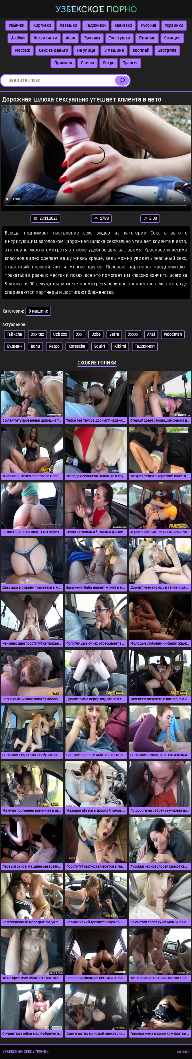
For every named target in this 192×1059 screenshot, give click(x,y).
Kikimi (120, 346)
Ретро (108, 63)
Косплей (141, 50)
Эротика (92, 38)
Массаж (22, 50)
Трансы (130, 63)
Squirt (99, 346)
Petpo (54, 346)
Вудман (14, 346)
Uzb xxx (60, 334)
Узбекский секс (17, 1052)
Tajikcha (14, 334)
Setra (114, 334)
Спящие (172, 38)
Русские (148, 25)
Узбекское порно (96, 9)
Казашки (68, 25)
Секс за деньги (53, 50)
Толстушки (119, 38)
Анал (70, 38)
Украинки (174, 25)
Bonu (35, 346)
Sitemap (183, 1052)
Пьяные (147, 38)
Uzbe (95, 334)
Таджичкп (145, 346)
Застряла (167, 50)
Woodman (173, 334)
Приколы (63, 63)
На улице (86, 50)
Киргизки (42, 25)
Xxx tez (37, 334)
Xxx (79, 334)
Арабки (17, 38)
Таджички (96, 25)
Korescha (76, 346)
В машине (114, 50)
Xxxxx (133, 334)
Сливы (87, 63)
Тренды (42, 1052)
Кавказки (123, 25)
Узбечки (16, 25)
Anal (151, 334)
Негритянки (45, 38)
